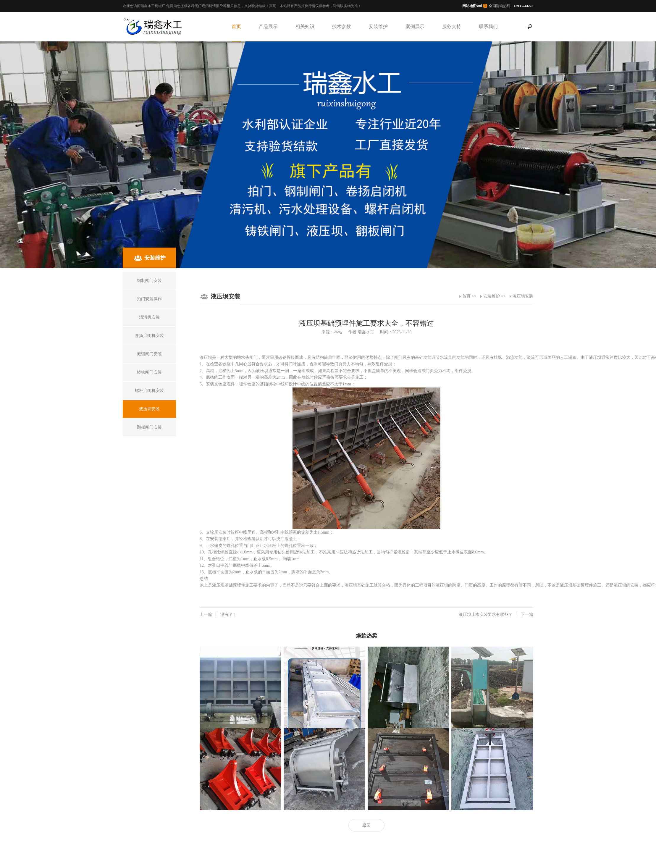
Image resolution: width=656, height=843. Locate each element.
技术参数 (341, 26)
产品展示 (268, 26)
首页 (236, 26)
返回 (366, 825)
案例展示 (414, 26)
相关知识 (304, 26)
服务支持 (451, 26)
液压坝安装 (523, 296)
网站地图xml (472, 6)
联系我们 (488, 26)
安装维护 (378, 26)
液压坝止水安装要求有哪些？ (496, 614)
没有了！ (218, 614)
